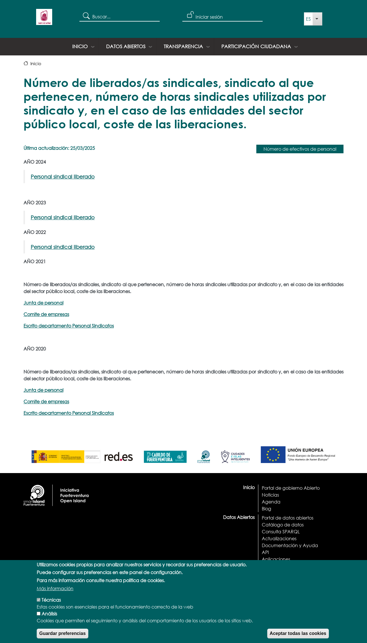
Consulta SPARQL (281, 531)
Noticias (270, 495)
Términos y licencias (283, 566)
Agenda (271, 502)
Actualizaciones (279, 538)
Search (85, 15)
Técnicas (51, 608)
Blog (266, 509)
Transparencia (183, 46)
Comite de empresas (46, 314)
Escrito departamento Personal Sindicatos (69, 326)
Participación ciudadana (256, 46)
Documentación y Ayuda (290, 545)
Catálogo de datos (283, 525)
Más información (55, 596)
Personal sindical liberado (63, 176)
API (265, 552)
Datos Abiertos (125, 46)
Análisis (49, 622)
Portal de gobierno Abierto (291, 488)
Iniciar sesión (209, 17)
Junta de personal (43, 303)
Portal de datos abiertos (287, 518)
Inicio (80, 46)
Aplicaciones (276, 559)
